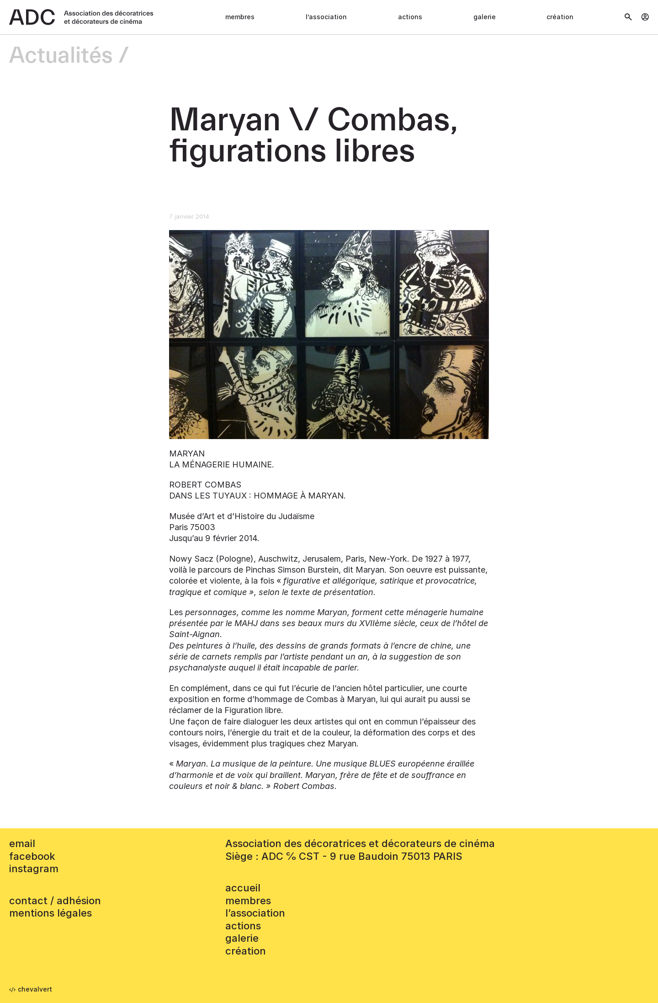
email (22, 843)
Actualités (61, 56)
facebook (32, 856)
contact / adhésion (55, 900)
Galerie (484, 17)
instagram (33, 868)
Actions (410, 17)
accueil (242, 888)
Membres (240, 17)
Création (560, 17)
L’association (326, 17)
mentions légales (50, 913)
